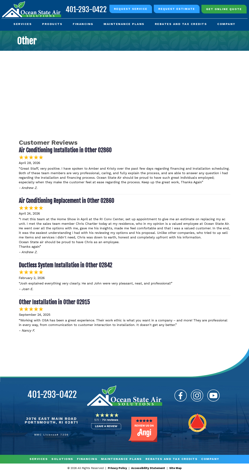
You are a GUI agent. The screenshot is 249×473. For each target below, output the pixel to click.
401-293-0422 (85, 9)
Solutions (62, 459)
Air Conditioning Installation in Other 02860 (65, 150)
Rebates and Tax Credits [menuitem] (181, 24)
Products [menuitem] (52, 24)
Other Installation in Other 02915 (54, 302)
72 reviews (110, 420)
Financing (87, 459)
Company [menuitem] (226, 24)
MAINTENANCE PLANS (121, 459)
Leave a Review (106, 426)
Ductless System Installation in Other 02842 (65, 265)
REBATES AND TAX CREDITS (172, 459)
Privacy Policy (117, 468)
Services (39, 459)
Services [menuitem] (23, 24)
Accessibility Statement (148, 468)
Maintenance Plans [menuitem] (124, 24)
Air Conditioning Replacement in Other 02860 (66, 201)
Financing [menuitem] (83, 24)
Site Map (175, 468)
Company (210, 459)
